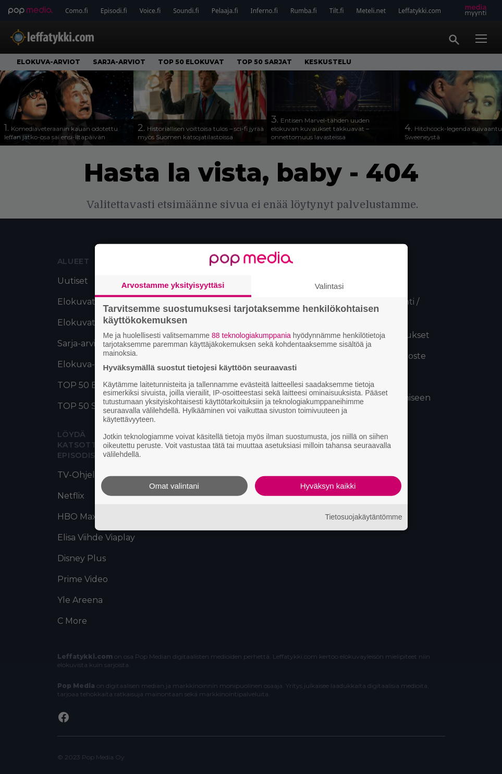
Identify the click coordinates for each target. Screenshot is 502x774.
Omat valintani (174, 485)
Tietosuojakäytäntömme (363, 517)
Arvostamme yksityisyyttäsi (173, 285)
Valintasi (329, 286)
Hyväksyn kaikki (328, 485)
